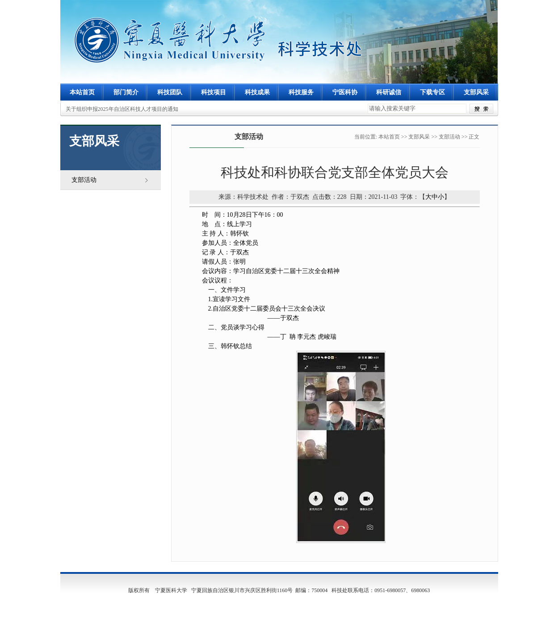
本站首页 (82, 92)
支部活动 (83, 180)
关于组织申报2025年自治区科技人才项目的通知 (122, 109)
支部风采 (419, 137)
